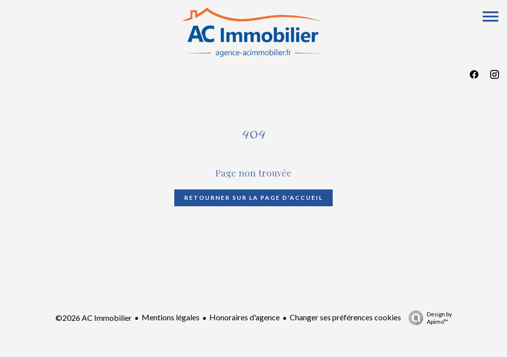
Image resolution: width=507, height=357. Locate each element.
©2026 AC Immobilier (93, 317)
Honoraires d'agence (244, 317)
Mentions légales (171, 317)
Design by (428, 317)
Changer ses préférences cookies (345, 317)
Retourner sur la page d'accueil (253, 197)
